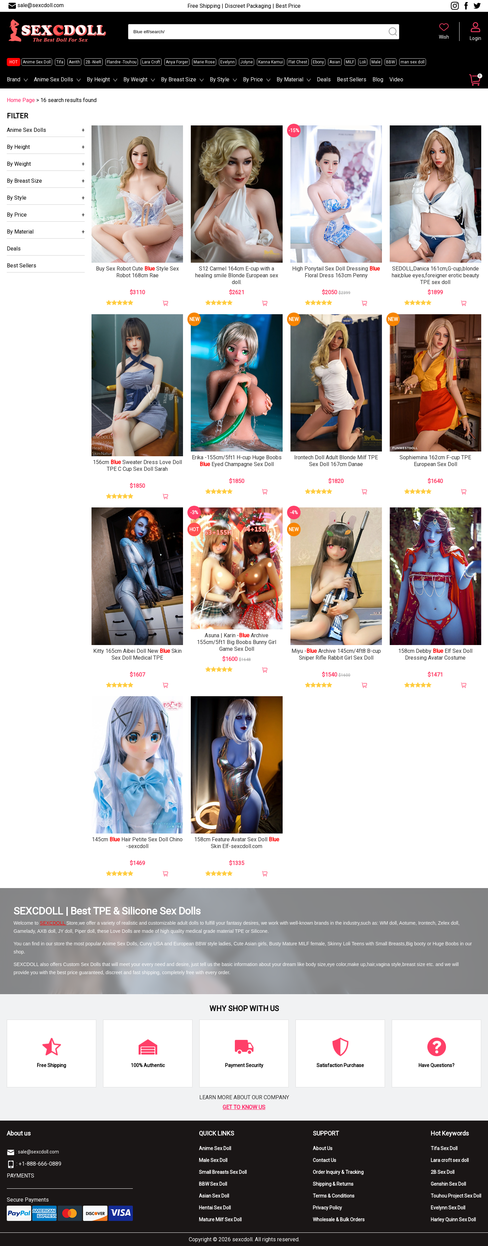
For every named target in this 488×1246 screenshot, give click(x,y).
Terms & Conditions (333, 1196)
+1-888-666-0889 (40, 1164)
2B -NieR (93, 62)
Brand (13, 79)
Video (396, 79)
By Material (290, 79)
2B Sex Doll (442, 1172)
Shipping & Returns (333, 1184)
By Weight (135, 79)
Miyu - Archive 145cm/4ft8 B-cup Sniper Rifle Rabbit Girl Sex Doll (336, 654)
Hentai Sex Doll (215, 1207)
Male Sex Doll (213, 1160)
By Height (98, 79)
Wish (444, 37)
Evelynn (227, 62)
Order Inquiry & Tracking (338, 1172)
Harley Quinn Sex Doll (453, 1219)
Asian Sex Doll (214, 1196)
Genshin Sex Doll (448, 1184)
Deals (324, 79)
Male (376, 62)
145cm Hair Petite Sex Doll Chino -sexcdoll (137, 842)
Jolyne (246, 62)
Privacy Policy (327, 1207)
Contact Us (324, 1160)
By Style (219, 79)
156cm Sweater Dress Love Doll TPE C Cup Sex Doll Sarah (137, 465)
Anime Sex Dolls (53, 79)
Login (475, 38)
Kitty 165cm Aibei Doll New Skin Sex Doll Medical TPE (137, 654)
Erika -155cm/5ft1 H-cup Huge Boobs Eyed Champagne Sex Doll (237, 460)
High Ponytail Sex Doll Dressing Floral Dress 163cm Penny (336, 272)
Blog (377, 79)
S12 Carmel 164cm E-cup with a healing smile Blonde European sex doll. (236, 275)
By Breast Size (178, 79)
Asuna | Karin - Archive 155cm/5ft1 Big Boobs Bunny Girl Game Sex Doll (236, 642)
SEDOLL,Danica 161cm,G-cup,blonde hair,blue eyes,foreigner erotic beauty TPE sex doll (435, 275)
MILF (350, 62)
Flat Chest (297, 62)
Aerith (74, 62)
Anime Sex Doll (37, 62)
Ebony (318, 62)
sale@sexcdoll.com (40, 5)
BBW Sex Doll (213, 1184)
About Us (322, 1148)
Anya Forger (177, 62)
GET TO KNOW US (244, 1107)
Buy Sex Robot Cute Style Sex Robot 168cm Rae (137, 272)
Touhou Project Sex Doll (456, 1196)
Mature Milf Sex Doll (220, 1219)
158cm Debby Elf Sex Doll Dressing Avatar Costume (435, 654)
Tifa (59, 62)
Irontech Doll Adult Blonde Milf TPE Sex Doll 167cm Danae (336, 460)
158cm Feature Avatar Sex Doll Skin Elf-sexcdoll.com (236, 842)
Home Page (21, 100)
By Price (253, 79)
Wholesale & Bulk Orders (339, 1219)
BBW (390, 62)
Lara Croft (151, 62)
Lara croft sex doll (450, 1160)
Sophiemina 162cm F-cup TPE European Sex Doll (435, 460)
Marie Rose (204, 62)
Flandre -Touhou (122, 62)
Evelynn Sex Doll (448, 1207)
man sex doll (413, 62)
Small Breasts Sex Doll (223, 1172)
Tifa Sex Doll (444, 1148)
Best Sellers (351, 79)
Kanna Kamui (270, 62)
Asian (334, 62)
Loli (363, 62)
